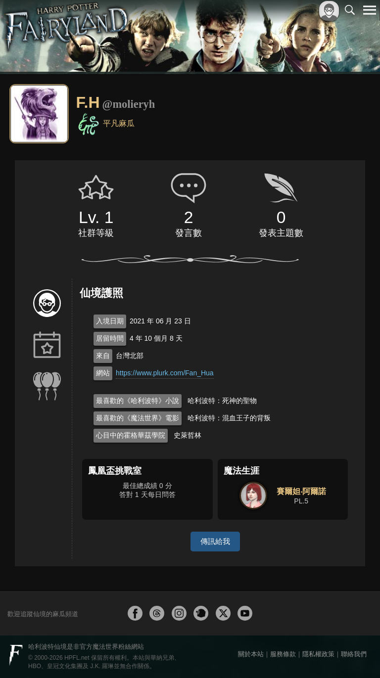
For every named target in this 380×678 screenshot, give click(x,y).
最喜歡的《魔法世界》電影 (137, 418)
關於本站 (251, 654)
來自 (103, 356)
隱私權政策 (318, 654)
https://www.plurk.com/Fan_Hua (165, 373)
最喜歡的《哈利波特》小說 (137, 401)
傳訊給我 (215, 541)
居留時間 (110, 338)
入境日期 (110, 321)
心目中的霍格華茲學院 (130, 435)
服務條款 (283, 654)
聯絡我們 (354, 654)
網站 (103, 373)
